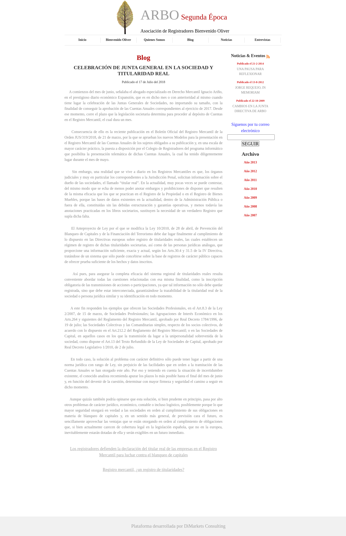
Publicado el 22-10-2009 (250, 100)
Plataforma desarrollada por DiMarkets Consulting (178, 526)
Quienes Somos (154, 40)
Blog (190, 40)
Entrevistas (262, 40)
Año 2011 (250, 180)
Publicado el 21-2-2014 (250, 63)
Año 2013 (250, 162)
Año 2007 (250, 215)
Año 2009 (250, 197)
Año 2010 (250, 189)
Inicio (82, 40)
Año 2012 (250, 171)
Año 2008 (250, 206)
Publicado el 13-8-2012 (250, 82)
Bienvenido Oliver (118, 40)
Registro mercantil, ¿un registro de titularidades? (143, 469)
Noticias (226, 40)
